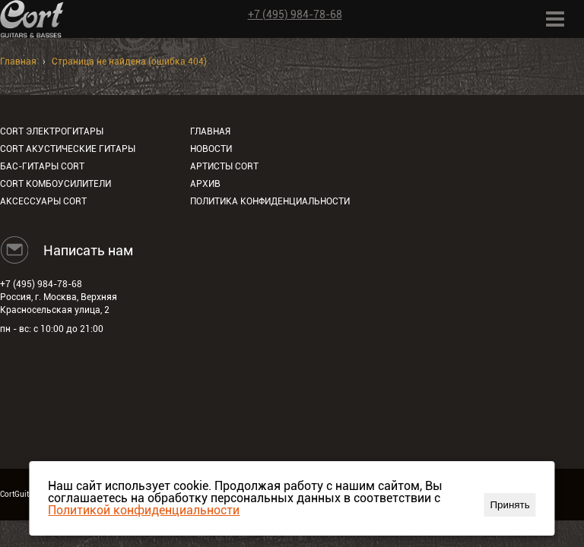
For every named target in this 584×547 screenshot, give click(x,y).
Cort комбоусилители (55, 184)
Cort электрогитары (51, 131)
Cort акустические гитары (67, 149)
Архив (205, 184)
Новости (211, 149)
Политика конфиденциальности (270, 201)
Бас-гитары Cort (42, 166)
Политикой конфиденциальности (144, 510)
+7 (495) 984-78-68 (295, 14)
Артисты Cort (224, 166)
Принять (510, 505)
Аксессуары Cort (43, 201)
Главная (18, 61)
